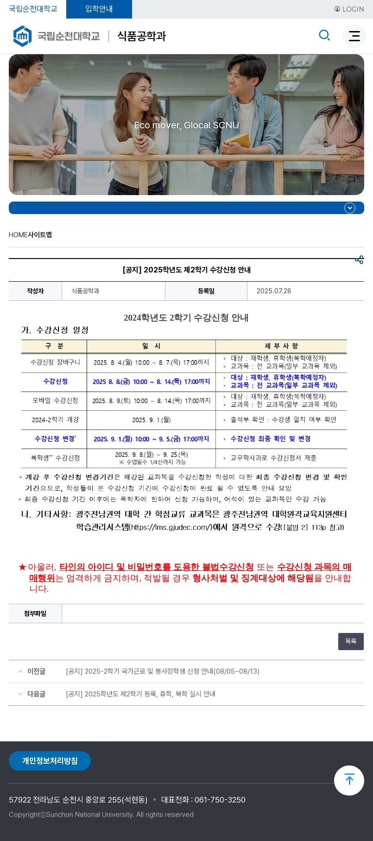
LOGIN (349, 9)
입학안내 (99, 8)
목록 (350, 641)
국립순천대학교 (33, 8)
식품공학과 (141, 36)
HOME (18, 235)
